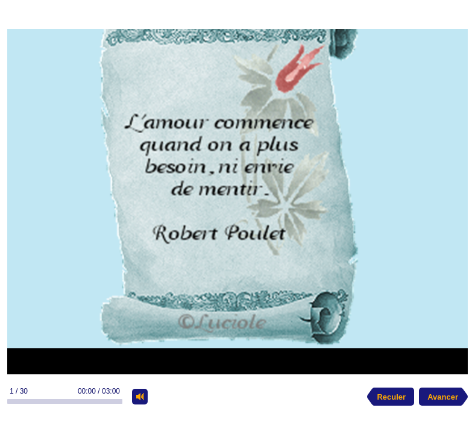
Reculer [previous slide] (391, 396)
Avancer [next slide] (442, 396)
